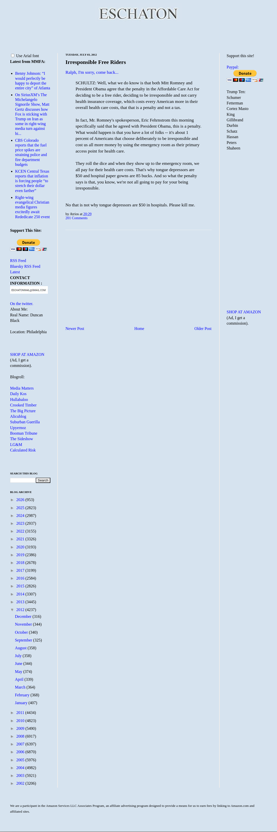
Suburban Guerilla (25, 422)
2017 (20, 570)
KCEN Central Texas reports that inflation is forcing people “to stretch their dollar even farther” (32, 181)
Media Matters (22, 388)
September (24, 640)
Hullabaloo (19, 399)
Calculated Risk (23, 450)
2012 (20, 610)
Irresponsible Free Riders (95, 62)
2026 (20, 500)
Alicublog (18, 416)
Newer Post (74, 328)
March (20, 687)
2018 (20, 562)
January (21, 703)
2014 (20, 594)
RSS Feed (18, 260)
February (22, 695)
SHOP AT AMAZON (27, 354)
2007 (20, 744)
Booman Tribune (23, 433)
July (19, 656)
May (19, 671)
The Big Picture (23, 411)
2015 (20, 586)
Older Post (203, 328)
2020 (20, 547)
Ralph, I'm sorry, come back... (92, 72)
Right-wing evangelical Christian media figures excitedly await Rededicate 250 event (32, 207)
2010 (20, 720)
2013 (20, 602)
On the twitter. (21, 303)
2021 (20, 539)
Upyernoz (18, 428)
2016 (20, 578)
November (24, 624)
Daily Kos (18, 394)
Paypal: (233, 67)
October (22, 632)
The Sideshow (21, 439)
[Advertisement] (138, 36)
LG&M (16, 444)
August (21, 648)
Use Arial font (25, 56)
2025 (20, 508)
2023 (20, 523)
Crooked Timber (23, 405)
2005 (20, 760)
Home (139, 328)
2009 (20, 728)
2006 (20, 752)
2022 (20, 531)
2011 (20, 712)
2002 (20, 783)
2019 (20, 555)
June (19, 663)
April (19, 679)
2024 (20, 515)
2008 (20, 736)
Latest (15, 272)
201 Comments (76, 218)
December (23, 616)
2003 (20, 775)
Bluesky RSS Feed (25, 266)
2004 (20, 768)
